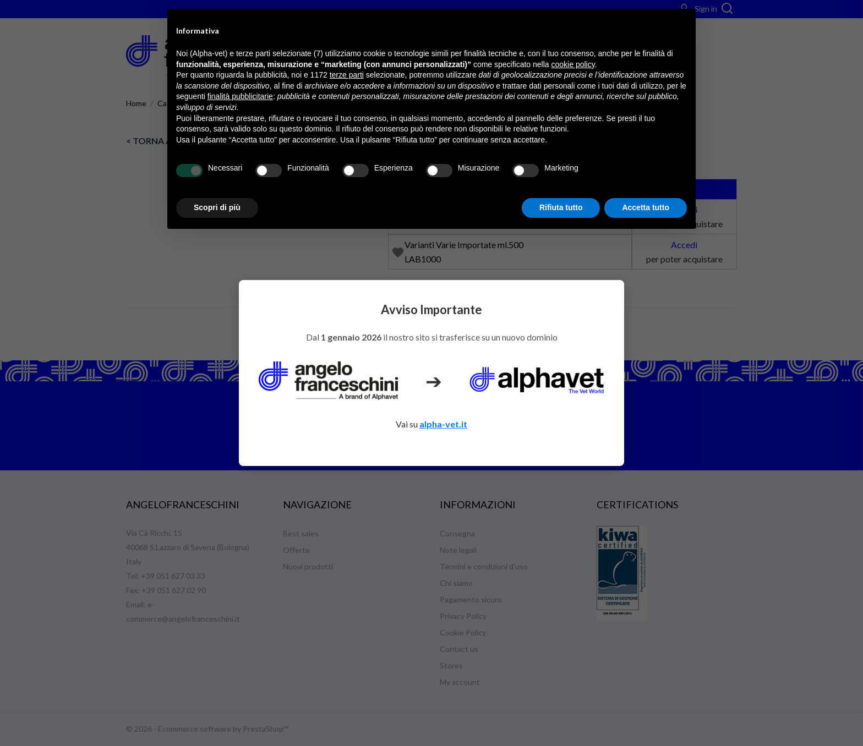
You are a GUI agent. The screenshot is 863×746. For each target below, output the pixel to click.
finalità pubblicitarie (240, 96)
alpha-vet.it (443, 424)
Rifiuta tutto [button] (561, 207)
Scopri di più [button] (217, 207)
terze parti (347, 74)
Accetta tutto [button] (645, 207)
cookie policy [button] (573, 64)
